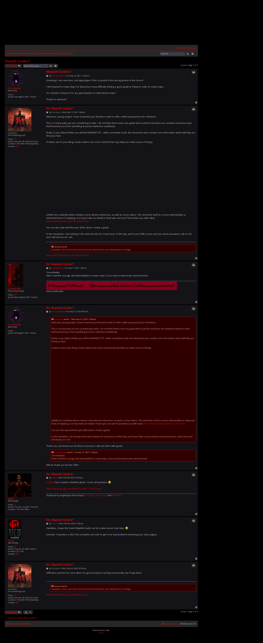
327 (15, 139)
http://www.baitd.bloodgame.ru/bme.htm (67, 221)
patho (11, 498)
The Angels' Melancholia (95, 495)
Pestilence (116, 495)
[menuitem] (192, 48)
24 (15, 547)
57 (15, 505)
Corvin (11, 540)
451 (15, 295)
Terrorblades (14, 88)
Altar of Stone (81, 255)
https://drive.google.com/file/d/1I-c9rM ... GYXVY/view (73, 488)
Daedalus (12, 133)
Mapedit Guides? (17, 61)
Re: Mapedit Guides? (60, 108)
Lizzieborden (14, 288)
